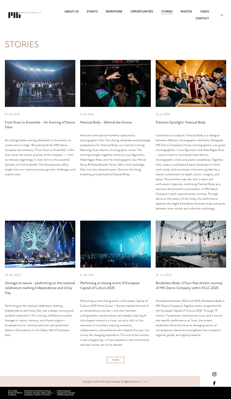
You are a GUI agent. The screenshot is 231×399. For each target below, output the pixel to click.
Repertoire (114, 11)
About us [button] (72, 11)
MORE (115, 360)
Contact (202, 18)
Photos (186, 11)
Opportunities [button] (142, 11)
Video (204, 11)
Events (92, 11)
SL (222, 15)
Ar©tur (145, 381)
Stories (167, 11)
